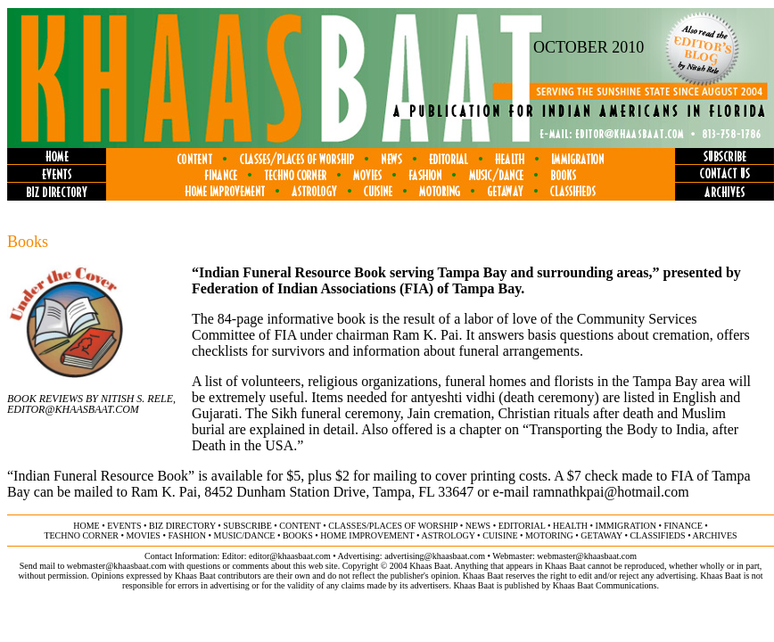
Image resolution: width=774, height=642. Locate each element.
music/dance (245, 535)
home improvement (367, 535)
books (298, 535)
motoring (549, 535)
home (86, 526)
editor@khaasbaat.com (290, 556)
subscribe (247, 526)
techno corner (81, 535)
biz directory (182, 526)
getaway (601, 535)
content (299, 526)
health (570, 526)
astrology (447, 535)
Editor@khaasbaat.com (73, 409)
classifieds (657, 535)
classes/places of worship (392, 526)
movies (144, 535)
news (477, 526)
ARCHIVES (715, 535)
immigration (626, 526)
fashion (187, 535)
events (124, 526)
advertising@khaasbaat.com (434, 556)
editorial (522, 526)
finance (682, 526)
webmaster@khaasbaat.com (587, 556)
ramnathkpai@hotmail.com (610, 491)
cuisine (499, 535)
